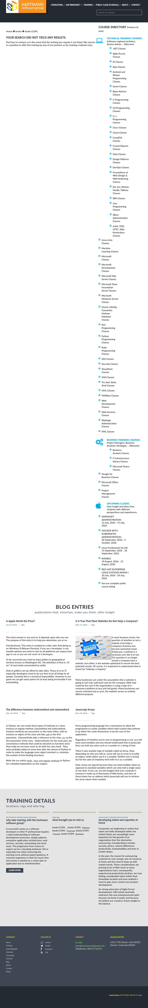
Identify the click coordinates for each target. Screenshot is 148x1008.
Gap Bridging (73, 5)
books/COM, (31, 31)
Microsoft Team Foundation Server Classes (109, 287)
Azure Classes (120, 86)
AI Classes (118, 61)
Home (9, 31)
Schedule (9, 952)
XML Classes (108, 431)
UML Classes (108, 390)
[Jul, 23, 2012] (11, 625)
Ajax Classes (119, 66)
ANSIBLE (106, 558)
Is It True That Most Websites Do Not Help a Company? (106, 621)
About (125, 5)
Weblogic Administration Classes (109, 423)
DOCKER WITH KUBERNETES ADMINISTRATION (111, 533)
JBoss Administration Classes (120, 217)
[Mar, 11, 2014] (81, 625)
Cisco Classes (119, 127)
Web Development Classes (108, 403)
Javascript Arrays (85, 709)
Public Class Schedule (107, 5)
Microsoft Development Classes (108, 267)
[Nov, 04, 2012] (81, 713)
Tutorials (9, 959)
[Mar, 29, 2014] (12, 713)
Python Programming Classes (108, 339)
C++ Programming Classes (119, 119)
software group (122, 995)
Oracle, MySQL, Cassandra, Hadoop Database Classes (110, 313)
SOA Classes (108, 377)
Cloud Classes (120, 132)
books (18, 31)
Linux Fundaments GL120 (115, 547)
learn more (15, 870)
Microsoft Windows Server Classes (110, 298)
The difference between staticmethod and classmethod (37, 709)
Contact (136, 5)
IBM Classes (119, 198)
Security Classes (110, 363)
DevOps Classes (121, 167)
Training (88, 5)
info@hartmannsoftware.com (90, 945)
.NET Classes (119, 48)
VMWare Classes (110, 395)
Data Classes (119, 154)
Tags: (23, 625)
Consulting (57, 5)
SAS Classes (108, 358)
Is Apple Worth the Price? (20, 621)
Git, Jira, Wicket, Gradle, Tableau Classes (121, 190)
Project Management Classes (108, 493)
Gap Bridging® (11, 949)
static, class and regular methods (43, 760)
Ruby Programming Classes (108, 350)
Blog (7, 962)
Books (8, 972)
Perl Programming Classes (108, 327)
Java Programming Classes (119, 206)
